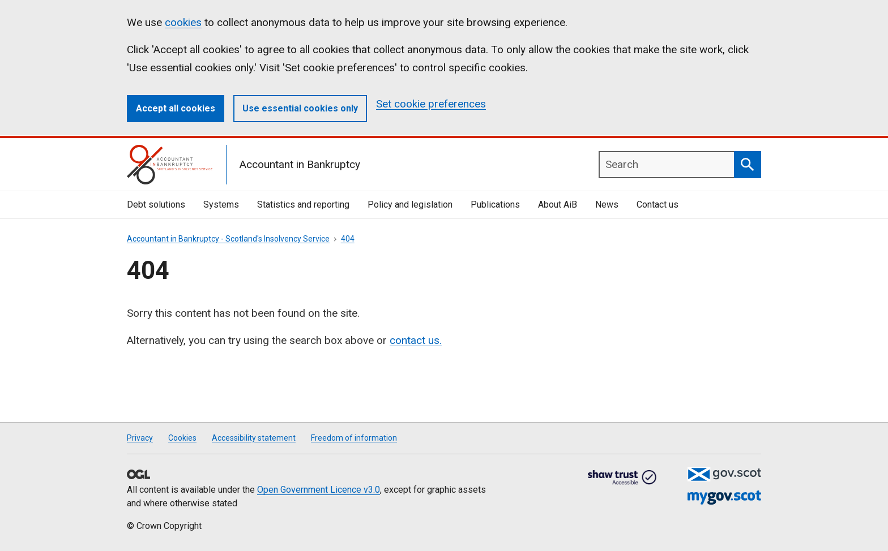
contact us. (416, 340)
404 (348, 238)
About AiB (557, 204)
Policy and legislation (410, 204)
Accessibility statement (254, 437)
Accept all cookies (175, 108)
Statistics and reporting (303, 204)
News (606, 204)
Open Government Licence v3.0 (318, 489)
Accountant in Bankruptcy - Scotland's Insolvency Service (228, 238)
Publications (495, 204)
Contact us (657, 204)
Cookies (182, 437)
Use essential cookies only (300, 108)
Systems (221, 204)
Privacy (140, 437)
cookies (183, 22)
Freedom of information (354, 437)
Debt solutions (156, 204)
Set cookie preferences (431, 103)
